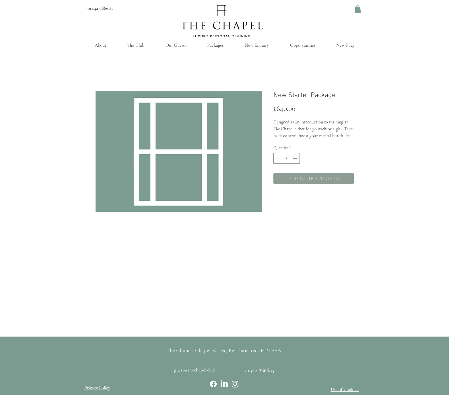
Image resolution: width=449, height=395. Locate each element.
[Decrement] (277, 158)
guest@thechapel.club (194, 370)
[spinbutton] (286, 158)
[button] (358, 9)
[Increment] (295, 158)
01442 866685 (98, 8)
